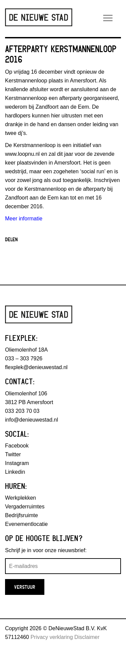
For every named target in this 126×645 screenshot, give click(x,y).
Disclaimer (86, 637)
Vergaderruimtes (24, 506)
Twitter (13, 454)
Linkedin (15, 472)
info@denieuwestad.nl (31, 420)
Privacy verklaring (52, 637)
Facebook (17, 446)
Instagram (17, 463)
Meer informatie (23, 218)
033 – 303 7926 (23, 358)
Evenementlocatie (26, 524)
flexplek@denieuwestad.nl (36, 367)
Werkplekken (20, 498)
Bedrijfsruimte (21, 515)
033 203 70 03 (22, 411)
